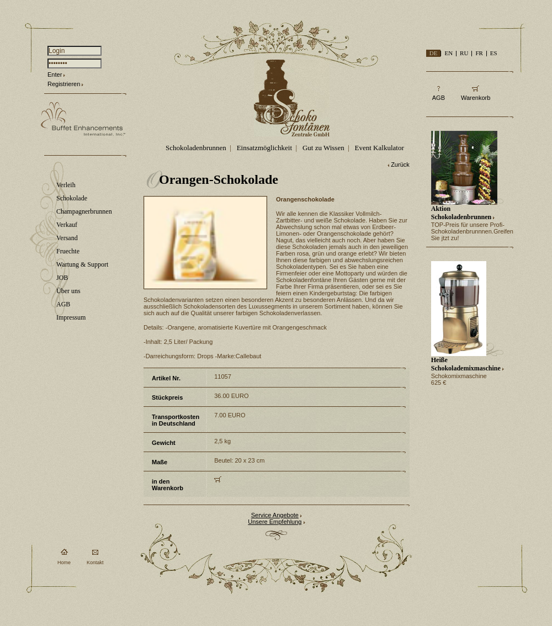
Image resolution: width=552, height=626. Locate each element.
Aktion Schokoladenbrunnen (461, 213)
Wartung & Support (82, 264)
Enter (54, 74)
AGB (63, 304)
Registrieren (63, 84)
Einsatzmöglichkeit (264, 148)
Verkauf (66, 225)
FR (478, 53)
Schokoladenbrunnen (196, 148)
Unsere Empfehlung (274, 521)
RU (464, 53)
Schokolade (71, 198)
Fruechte (67, 251)
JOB (62, 278)
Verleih (66, 185)
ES (493, 53)
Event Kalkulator (379, 148)
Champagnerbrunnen (84, 211)
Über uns (68, 291)
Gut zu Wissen (323, 148)
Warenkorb (475, 97)
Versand (67, 238)
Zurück (400, 164)
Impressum (71, 317)
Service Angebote (275, 515)
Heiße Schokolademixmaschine (466, 364)
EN (448, 53)
